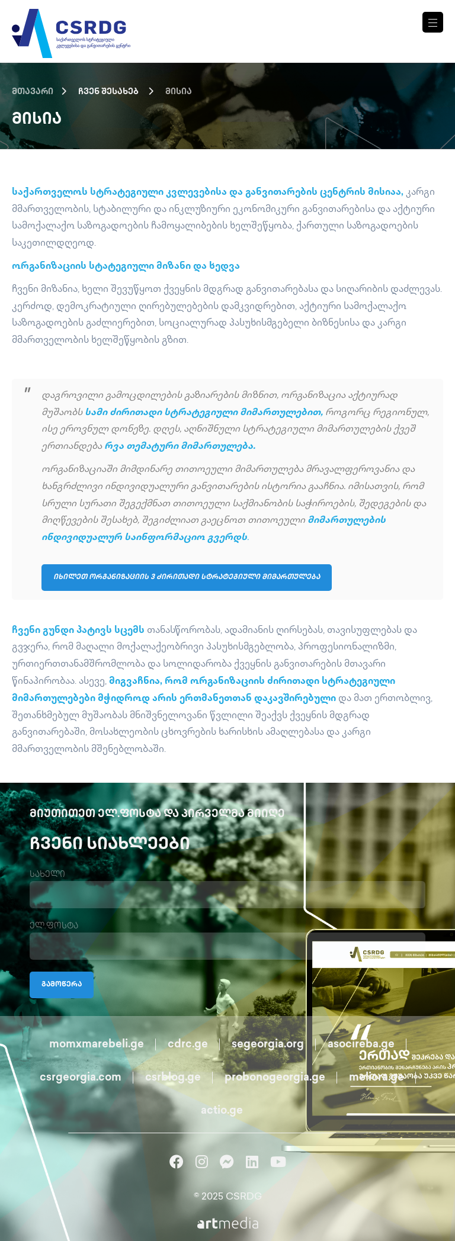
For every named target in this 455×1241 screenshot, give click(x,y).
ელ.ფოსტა (54, 926)
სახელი (47, 874)
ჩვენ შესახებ (108, 92)
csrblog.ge (173, 1078)
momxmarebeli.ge (96, 1044)
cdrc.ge (188, 1044)
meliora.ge (376, 1078)
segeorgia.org (268, 1044)
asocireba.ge (361, 1044)
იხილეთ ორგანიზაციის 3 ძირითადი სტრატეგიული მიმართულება (186, 577)
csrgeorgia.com (80, 1078)
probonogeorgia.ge (275, 1078)
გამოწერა (61, 985)
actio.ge (222, 1111)
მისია (178, 92)
